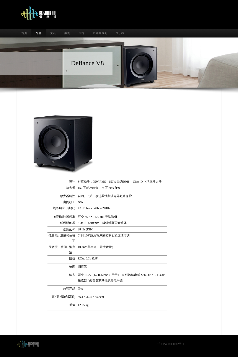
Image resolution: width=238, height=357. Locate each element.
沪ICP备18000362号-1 (171, 344)
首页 (24, 33)
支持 (81, 33)
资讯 (53, 33)
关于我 (120, 33)
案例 (67, 33)
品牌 (38, 33)
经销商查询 (100, 33)
